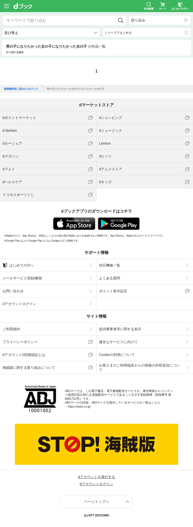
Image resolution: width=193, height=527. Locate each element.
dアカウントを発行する (96, 477)
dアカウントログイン (19, 304)
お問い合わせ (13, 291)
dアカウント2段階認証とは (24, 355)
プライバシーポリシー (20, 342)
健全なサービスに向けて (118, 342)
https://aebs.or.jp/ (79, 406)
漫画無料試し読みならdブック (21, 89)
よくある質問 (109, 278)
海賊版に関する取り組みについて (29, 368)
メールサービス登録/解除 (22, 278)
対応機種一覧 (109, 265)
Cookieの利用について (117, 355)
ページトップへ (96, 502)
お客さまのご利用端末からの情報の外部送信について (139, 367)
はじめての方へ (18, 265)
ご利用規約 (11, 329)
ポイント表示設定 (113, 291)
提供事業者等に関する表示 (120, 329)
